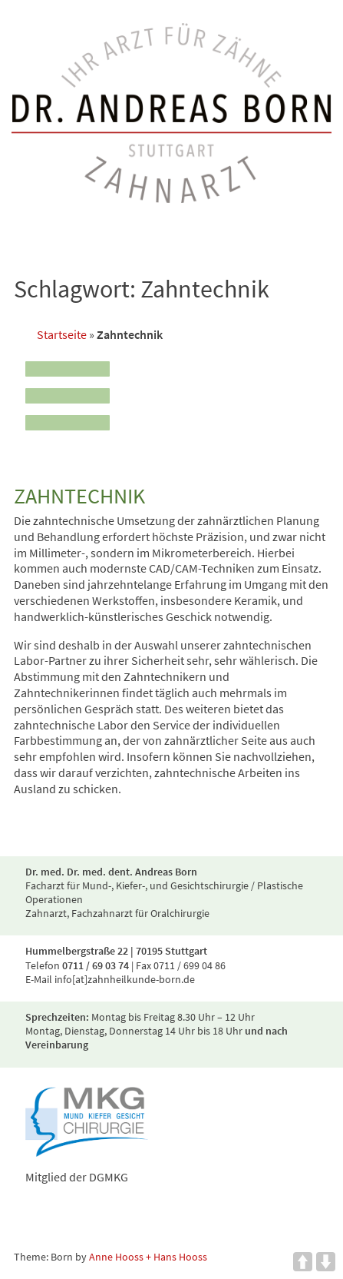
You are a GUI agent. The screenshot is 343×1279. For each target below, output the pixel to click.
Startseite (62, 334)
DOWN (325, 1261)
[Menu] (67, 391)
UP (302, 1261)
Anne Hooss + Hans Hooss (148, 1257)
